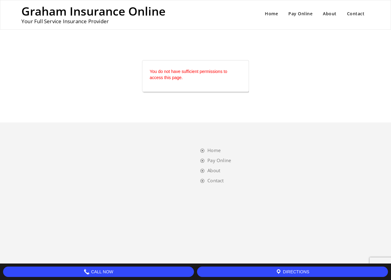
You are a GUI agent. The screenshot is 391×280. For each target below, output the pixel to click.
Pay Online (300, 13)
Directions (292, 272)
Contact (356, 13)
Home (271, 13)
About (330, 13)
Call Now (98, 272)
